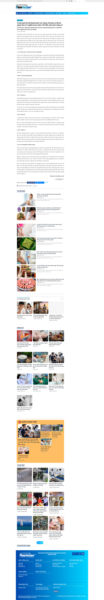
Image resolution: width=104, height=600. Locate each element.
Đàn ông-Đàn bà (73, 563)
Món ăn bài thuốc (22, 575)
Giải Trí (37, 563)
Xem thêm (40, 542)
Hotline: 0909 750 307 (37, 1)
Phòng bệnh (20, 20)
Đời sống (20, 565)
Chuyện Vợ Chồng (38, 13)
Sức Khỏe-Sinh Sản (49, 13)
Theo (59, 179)
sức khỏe (34, 186)
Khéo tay (20, 576)
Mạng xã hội (21, 566)
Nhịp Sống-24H (23, 13)
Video (64, 13)
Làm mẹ (71, 566)
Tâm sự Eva (55, 565)
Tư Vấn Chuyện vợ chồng (58, 566)
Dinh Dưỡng (58, 13)
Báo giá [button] (56, 591)
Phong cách (38, 566)
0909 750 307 (56, 587)
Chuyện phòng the (57, 563)
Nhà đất (20, 563)
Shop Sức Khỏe (71, 13)
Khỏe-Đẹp (30, 13)
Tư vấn (71, 565)
